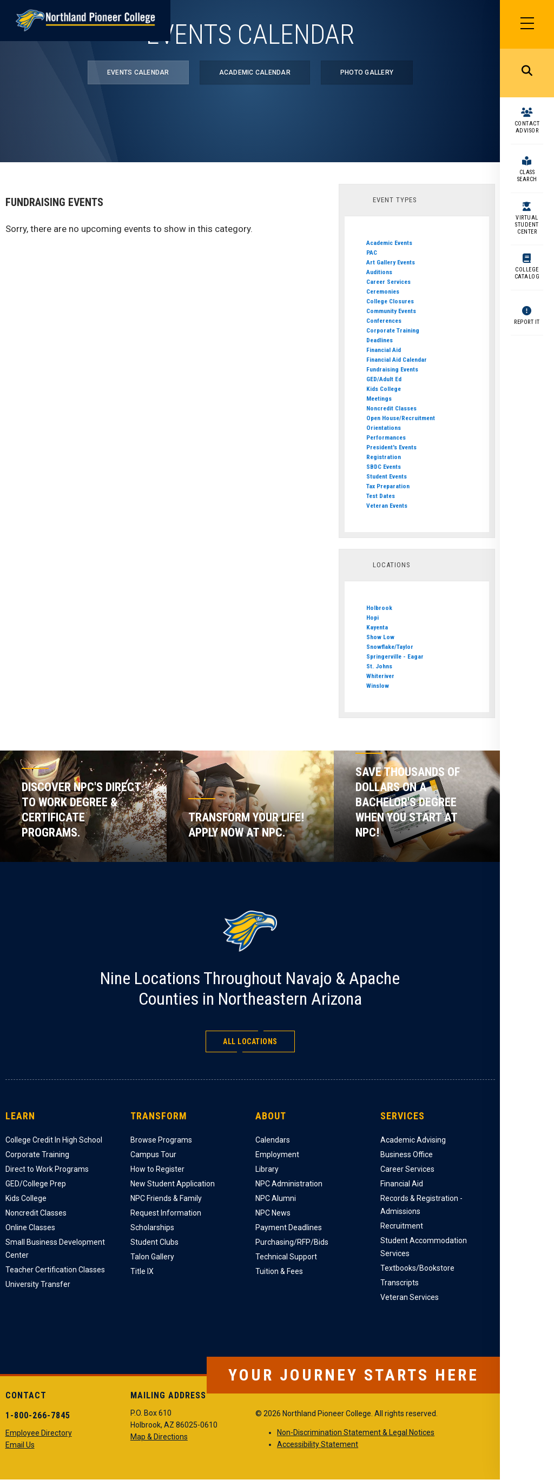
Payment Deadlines (288, 1227)
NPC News (273, 1213)
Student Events (386, 476)
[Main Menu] (527, 24)
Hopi (372, 617)
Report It (527, 322)
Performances (386, 437)
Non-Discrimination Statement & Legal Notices (355, 1432)
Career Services (388, 282)
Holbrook (379, 608)
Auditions (379, 272)
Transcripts (399, 1282)
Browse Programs (161, 1140)
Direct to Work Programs (47, 1169)
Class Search (527, 176)
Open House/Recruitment (400, 418)
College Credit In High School (53, 1140)
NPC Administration (288, 1183)
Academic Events (389, 243)
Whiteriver (380, 676)
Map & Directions (159, 1436)
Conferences (383, 320)
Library (267, 1169)
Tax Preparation (388, 486)
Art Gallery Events (390, 262)
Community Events (391, 311)
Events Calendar (138, 72)
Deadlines (379, 340)
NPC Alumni (275, 1198)
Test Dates (380, 496)
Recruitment (401, 1226)
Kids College (383, 389)
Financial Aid (383, 350)
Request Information (165, 1213)
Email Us (20, 1445)
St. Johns (379, 666)
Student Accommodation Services (423, 1247)
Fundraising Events (392, 369)
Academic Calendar (255, 72)
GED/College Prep (35, 1183)
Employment (277, 1154)
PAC (371, 252)
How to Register (157, 1169)
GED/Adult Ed (383, 379)
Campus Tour (153, 1154)
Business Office (406, 1154)
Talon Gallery (152, 1256)
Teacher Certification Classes (55, 1269)
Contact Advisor (527, 127)
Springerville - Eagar (395, 656)
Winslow (377, 685)
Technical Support (286, 1256)
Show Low (380, 637)
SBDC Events (383, 466)
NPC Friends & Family (166, 1198)
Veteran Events (386, 505)
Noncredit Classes (391, 408)
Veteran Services (409, 1297)
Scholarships (152, 1227)
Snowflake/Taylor (389, 647)
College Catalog (527, 273)
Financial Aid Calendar (396, 359)
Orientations (383, 428)
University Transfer (37, 1284)
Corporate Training (392, 330)
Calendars (272, 1140)
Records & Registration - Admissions (421, 1205)
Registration (383, 457)
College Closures (390, 301)
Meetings (379, 398)
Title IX (142, 1271)
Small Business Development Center (55, 1248)
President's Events (391, 447)
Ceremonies (382, 291)
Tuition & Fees (279, 1271)
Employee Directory (38, 1433)
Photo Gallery (366, 72)
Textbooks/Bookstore (417, 1268)
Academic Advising (413, 1140)
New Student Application (172, 1183)
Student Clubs (154, 1242)
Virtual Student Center (527, 224)
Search (527, 73)
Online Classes (30, 1227)
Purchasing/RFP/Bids (291, 1242)
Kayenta (377, 627)
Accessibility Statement (317, 1444)
